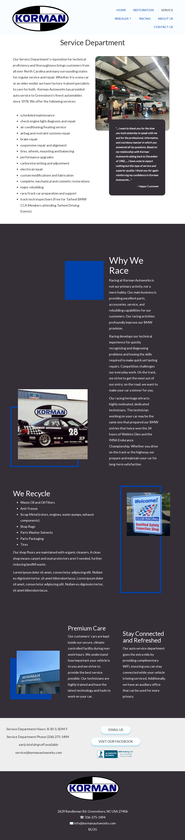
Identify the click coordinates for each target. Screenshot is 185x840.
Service (167, 10)
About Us (165, 18)
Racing (145, 18)
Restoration (143, 10)
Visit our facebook (116, 741)
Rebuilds (123, 18)
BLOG (92, 829)
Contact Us (163, 27)
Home (121, 10)
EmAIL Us (115, 730)
